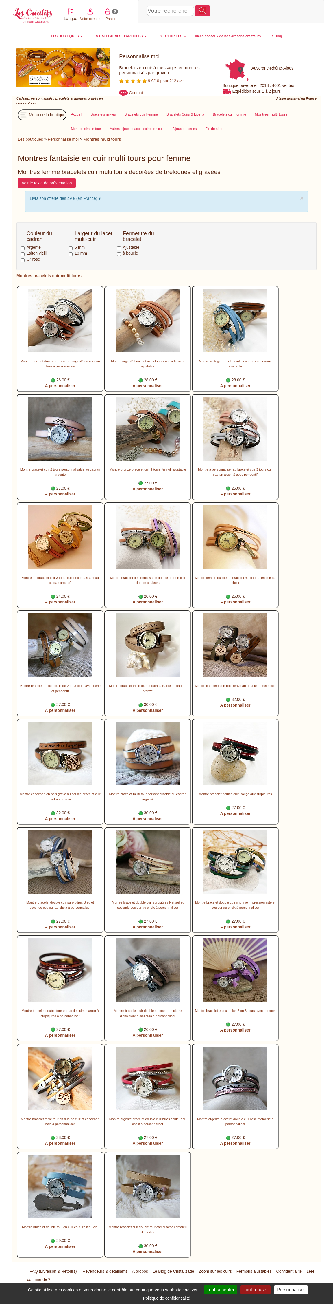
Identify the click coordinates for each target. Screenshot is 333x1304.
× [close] (302, 198)
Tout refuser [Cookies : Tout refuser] (255, 1289)
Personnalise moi (63, 139)
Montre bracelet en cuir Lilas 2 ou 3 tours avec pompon (235, 1010)
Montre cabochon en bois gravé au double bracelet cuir (235, 685)
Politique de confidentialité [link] (166, 1298)
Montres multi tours (102, 139)
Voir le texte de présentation (47, 183)
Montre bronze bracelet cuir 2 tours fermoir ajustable (147, 469)
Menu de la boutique (42, 115)
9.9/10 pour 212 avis (151, 80)
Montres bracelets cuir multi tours (49, 275)
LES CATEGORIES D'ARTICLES (119, 36)
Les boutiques (30, 139)
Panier (271, 11)
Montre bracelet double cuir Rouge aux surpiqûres (235, 794)
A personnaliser (60, 385)
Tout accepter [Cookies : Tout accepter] (220, 1289)
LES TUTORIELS (171, 36)
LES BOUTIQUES (67, 36)
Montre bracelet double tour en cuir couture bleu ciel (60, 1227)
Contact (136, 92)
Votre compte (251, 11)
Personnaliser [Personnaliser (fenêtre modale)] (291, 1289)
